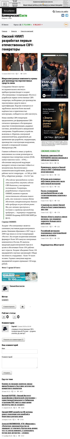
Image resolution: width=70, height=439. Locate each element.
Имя (3, 348)
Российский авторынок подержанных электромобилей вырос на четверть (53, 233)
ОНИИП (5, 300)
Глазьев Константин (17, 286)
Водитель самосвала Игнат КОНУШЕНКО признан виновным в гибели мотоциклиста (54, 157)
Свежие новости (50, 151)
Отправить (7, 373)
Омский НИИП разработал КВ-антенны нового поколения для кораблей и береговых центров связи (17, 414)
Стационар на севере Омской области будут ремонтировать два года (53, 207)
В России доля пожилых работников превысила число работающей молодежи (53, 181)
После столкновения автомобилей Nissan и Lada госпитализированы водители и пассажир (53, 194)
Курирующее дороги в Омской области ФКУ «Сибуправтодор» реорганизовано (53, 169)
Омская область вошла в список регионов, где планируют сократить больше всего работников (54, 220)
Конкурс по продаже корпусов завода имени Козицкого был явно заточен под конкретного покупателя (18, 386)
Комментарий (7, 357)
